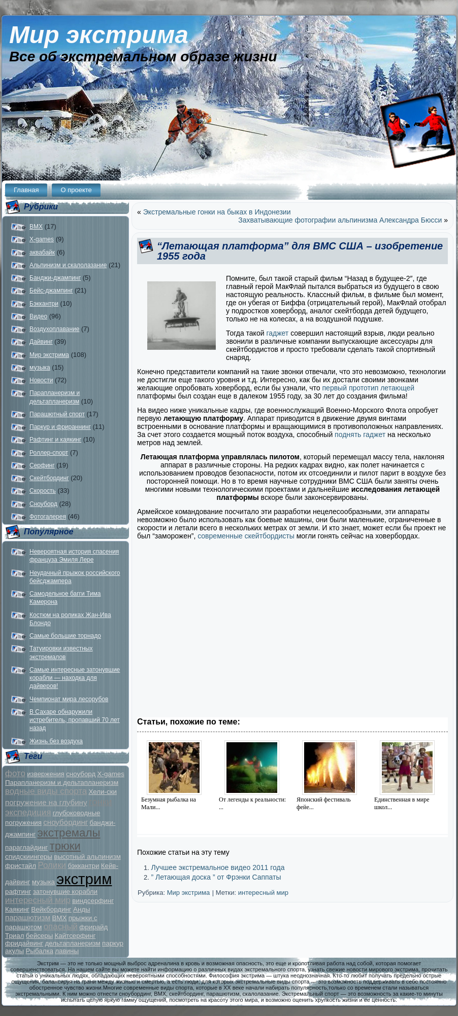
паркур (112, 943)
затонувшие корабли (65, 891)
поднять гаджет (359, 434)
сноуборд (80, 774)
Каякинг (17, 909)
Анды (81, 909)
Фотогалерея (47, 516)
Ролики (52, 865)
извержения (45, 774)
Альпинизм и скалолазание (68, 265)
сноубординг (65, 822)
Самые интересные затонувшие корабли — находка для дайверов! (74, 678)
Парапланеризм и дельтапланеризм (61, 782)
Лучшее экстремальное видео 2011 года (217, 867)
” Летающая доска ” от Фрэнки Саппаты (216, 877)
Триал (14, 935)
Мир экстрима (98, 34)
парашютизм (27, 917)
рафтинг (18, 891)
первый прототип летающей (368, 388)
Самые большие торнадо (65, 635)
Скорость (42, 490)
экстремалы (69, 832)
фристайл (20, 865)
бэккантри (83, 865)
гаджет (277, 333)
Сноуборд (43, 503)
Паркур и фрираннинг (60, 426)
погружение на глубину (46, 802)
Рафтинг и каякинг (55, 439)
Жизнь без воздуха (56, 741)
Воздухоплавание (54, 329)
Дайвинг (41, 341)
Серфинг (42, 465)
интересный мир (38, 900)
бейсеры (39, 935)
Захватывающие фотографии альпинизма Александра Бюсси (340, 220)
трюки (64, 846)
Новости (41, 380)
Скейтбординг (49, 478)
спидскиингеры (28, 856)
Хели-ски (102, 791)
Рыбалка (39, 951)
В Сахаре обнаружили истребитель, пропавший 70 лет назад (74, 720)
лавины (67, 951)
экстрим (84, 878)
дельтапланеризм (73, 943)
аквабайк (42, 252)
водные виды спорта (46, 791)
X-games (41, 239)
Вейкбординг (51, 909)
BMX (36, 226)
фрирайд (93, 927)
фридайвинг (24, 943)
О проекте (75, 190)
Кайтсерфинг (75, 935)
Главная (26, 190)
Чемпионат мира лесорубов (68, 699)
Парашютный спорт (57, 414)
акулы (14, 951)
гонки (100, 801)
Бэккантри (43, 303)
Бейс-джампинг (51, 290)
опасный (61, 926)
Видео (38, 316)
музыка (39, 367)
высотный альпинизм (87, 856)
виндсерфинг (93, 900)
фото (15, 773)
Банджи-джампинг (55, 277)
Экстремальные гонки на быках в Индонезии (217, 212)
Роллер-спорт (48, 452)
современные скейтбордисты (246, 536)
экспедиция (28, 812)
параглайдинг (26, 847)
